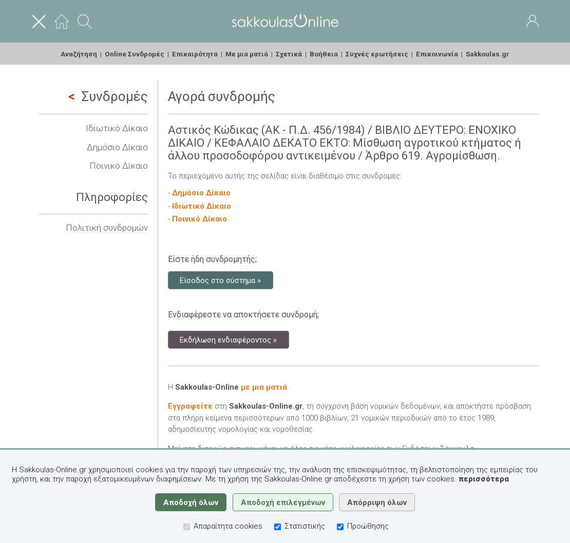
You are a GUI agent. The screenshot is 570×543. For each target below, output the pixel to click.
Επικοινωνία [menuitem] (437, 54)
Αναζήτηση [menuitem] (79, 54)
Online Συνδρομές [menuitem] (134, 54)
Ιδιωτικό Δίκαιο (117, 128)
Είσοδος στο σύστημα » (220, 280)
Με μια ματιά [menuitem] (246, 54)
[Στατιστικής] (277, 527)
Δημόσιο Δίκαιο (117, 147)
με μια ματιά (264, 387)
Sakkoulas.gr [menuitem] (487, 54)
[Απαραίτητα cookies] (186, 527)
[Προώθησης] (340, 527)
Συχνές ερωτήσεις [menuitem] (377, 54)
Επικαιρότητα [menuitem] (195, 54)
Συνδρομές (108, 96)
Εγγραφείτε (190, 406)
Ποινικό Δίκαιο (118, 165)
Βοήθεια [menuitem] (324, 54)
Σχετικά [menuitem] (289, 54)
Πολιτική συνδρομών (107, 228)
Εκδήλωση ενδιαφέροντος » (228, 339)
